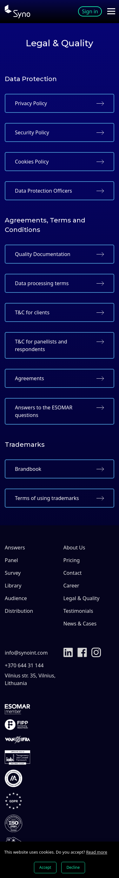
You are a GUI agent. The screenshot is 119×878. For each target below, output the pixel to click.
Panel (11, 560)
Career (71, 585)
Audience (16, 598)
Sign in (90, 11)
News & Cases (80, 623)
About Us (74, 547)
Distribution (19, 610)
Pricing (71, 560)
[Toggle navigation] (111, 11)
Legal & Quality (81, 598)
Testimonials (78, 610)
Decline (73, 867)
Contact (72, 572)
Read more (96, 852)
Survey (13, 572)
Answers (15, 547)
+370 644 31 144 (24, 665)
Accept (45, 867)
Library (13, 585)
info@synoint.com (26, 652)
